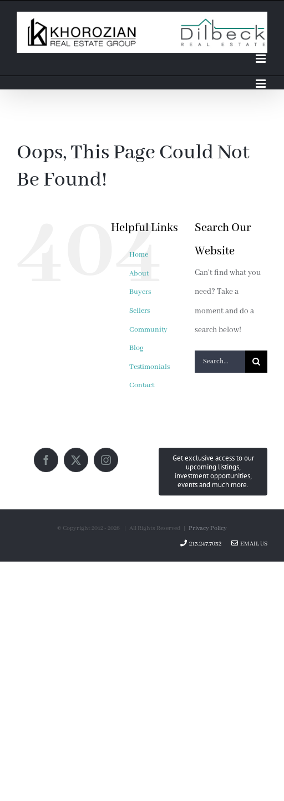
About (139, 273)
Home (138, 254)
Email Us (249, 544)
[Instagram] (106, 460)
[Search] (256, 362)
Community (148, 329)
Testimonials (149, 367)
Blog (136, 348)
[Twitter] (76, 460)
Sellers (139, 311)
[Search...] (220, 362)
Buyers (140, 292)
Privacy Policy (208, 528)
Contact (141, 385)
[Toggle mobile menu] (261, 58)
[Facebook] (46, 460)
